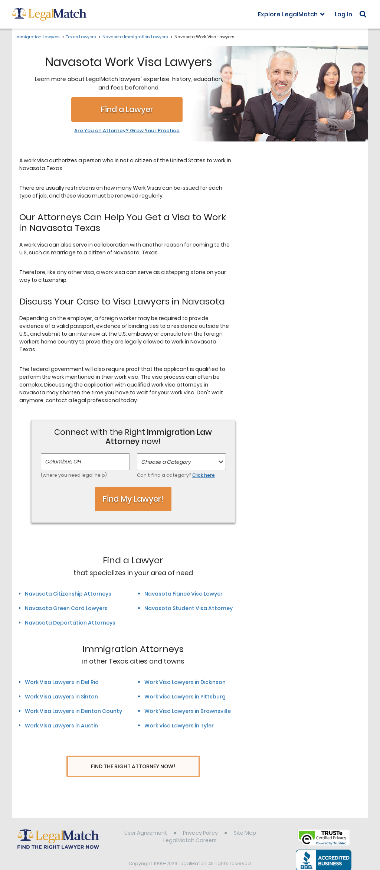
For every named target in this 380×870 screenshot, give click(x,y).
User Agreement (145, 819)
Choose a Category (166, 462)
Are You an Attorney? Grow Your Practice (127, 130)
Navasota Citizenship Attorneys (68, 593)
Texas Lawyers (81, 37)
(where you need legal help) (74, 475)
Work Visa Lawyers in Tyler (179, 725)
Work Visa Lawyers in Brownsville (187, 711)
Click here (203, 475)
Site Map (245, 819)
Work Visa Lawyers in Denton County (73, 711)
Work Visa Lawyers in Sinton (61, 696)
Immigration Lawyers (37, 37)
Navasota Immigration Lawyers (135, 37)
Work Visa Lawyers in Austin (61, 725)
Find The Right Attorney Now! (133, 766)
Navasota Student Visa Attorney (188, 608)
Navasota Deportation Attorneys (70, 622)
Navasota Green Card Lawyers (66, 608)
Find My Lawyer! (133, 498)
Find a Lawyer (127, 109)
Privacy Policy (200, 819)
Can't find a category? (176, 475)
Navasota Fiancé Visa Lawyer (183, 593)
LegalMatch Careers (190, 826)
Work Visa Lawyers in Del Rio (62, 682)
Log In (343, 14)
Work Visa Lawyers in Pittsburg (185, 696)
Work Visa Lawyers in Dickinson (185, 682)
